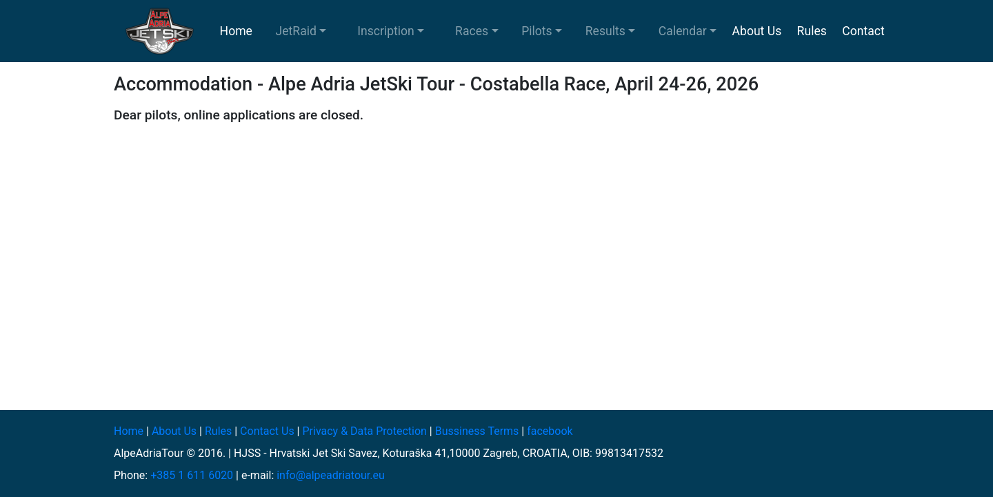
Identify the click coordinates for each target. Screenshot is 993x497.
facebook (549, 431)
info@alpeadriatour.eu (331, 475)
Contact (863, 31)
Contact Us (267, 431)
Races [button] (471, 31)
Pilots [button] (536, 31)
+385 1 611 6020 (191, 475)
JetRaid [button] (296, 31)
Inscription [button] (385, 31)
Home (236, 31)
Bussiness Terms (477, 431)
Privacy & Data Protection (364, 431)
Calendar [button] (683, 31)
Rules (812, 31)
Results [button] (605, 31)
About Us (757, 31)
